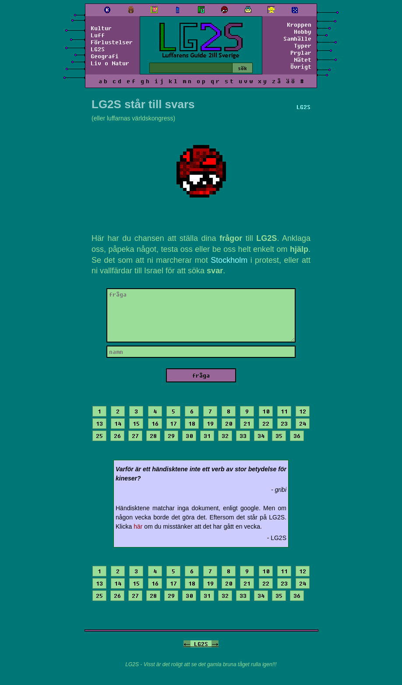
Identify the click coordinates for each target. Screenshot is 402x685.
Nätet (302, 59)
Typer (302, 45)
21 (246, 423)
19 (210, 423)
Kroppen (299, 24)
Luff (98, 35)
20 (228, 423)
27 (135, 435)
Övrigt (300, 66)
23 (284, 423)
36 (296, 435)
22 (265, 423)
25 (99, 435)
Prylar (300, 52)
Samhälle (297, 38)
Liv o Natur (110, 63)
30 (189, 435)
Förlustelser (112, 42)
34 (260, 435)
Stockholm (229, 260)
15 (136, 423)
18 (191, 423)
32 (225, 435)
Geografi (105, 56)
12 (302, 411)
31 (207, 435)
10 (265, 411)
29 (171, 435)
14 (117, 423)
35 (278, 435)
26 (117, 435)
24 (302, 423)
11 (284, 411)
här (138, 526)
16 (155, 423)
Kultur (101, 28)
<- (186, 643)
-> (215, 643)
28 (153, 435)
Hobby (302, 31)
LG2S (98, 49)
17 (173, 423)
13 (99, 423)
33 (243, 435)
